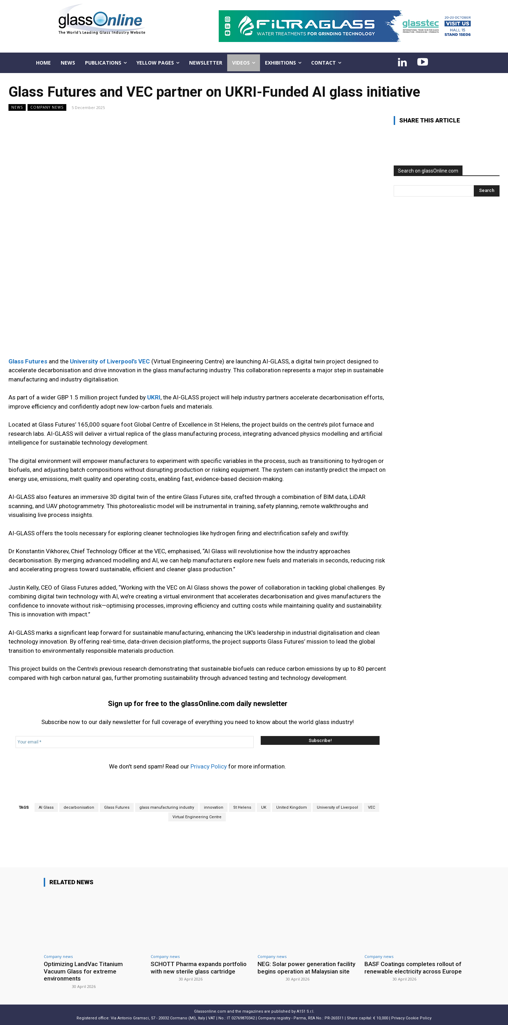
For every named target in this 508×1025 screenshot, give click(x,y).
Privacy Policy (208, 766)
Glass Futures (116, 807)
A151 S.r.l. (305, 1011)
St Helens (242, 807)
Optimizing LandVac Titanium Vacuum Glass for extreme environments (83, 971)
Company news (47, 107)
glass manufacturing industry (166, 807)
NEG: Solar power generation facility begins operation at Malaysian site (306, 967)
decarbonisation (79, 807)
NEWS (17, 107)
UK (263, 807)
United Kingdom (291, 807)
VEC (371, 807)
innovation (213, 807)
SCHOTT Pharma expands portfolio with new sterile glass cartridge (199, 967)
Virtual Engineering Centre (197, 817)
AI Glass (46, 807)
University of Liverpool (337, 807)
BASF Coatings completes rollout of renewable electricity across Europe (413, 967)
